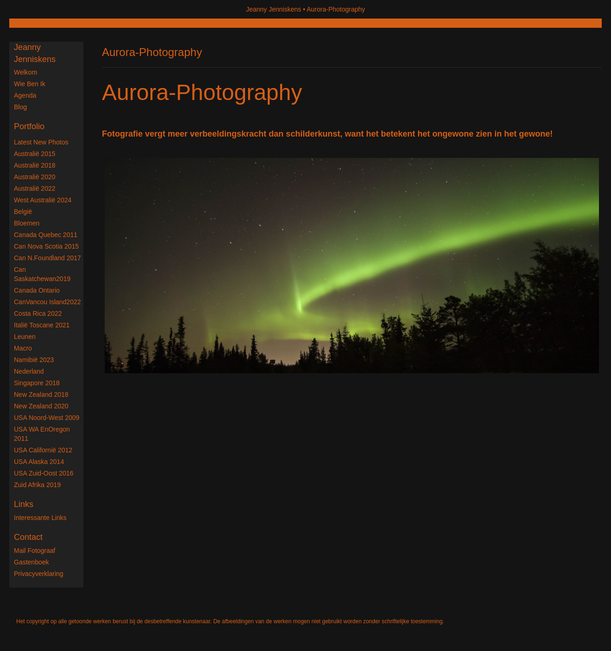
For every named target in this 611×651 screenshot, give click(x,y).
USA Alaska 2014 (39, 461)
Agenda (25, 95)
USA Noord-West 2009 (46, 417)
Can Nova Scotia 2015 (46, 246)
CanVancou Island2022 (47, 302)
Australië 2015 (35, 153)
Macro (23, 348)
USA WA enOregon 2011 (42, 434)
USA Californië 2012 (43, 450)
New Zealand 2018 (41, 394)
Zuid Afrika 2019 (37, 484)
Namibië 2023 (34, 359)
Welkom (25, 72)
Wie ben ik (29, 84)
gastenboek (31, 562)
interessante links (40, 517)
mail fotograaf (34, 550)
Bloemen (26, 223)
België (23, 211)
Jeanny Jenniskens (273, 9)
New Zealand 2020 (41, 406)
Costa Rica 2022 (38, 313)
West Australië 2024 (42, 200)
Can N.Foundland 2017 (47, 258)
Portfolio (29, 126)
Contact (28, 537)
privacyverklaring (38, 573)
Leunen (25, 336)
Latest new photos (41, 142)
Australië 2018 (35, 165)
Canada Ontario (37, 290)
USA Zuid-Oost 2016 (43, 473)
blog (20, 107)
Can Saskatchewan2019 (42, 274)
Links (23, 504)
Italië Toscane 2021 (41, 325)
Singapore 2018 (37, 383)
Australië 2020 (35, 177)
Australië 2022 (35, 188)
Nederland (29, 371)
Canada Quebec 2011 (45, 234)
